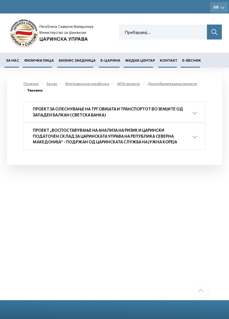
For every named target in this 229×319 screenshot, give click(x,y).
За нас (12, 60)
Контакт (168, 60)
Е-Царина (110, 60)
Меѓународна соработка (87, 83)
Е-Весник (191, 60)
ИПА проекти (128, 83)
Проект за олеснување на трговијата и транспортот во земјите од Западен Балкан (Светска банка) (108, 112)
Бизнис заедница (77, 60)
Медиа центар (140, 60)
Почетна (31, 83)
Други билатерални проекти (172, 83)
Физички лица (39, 60)
